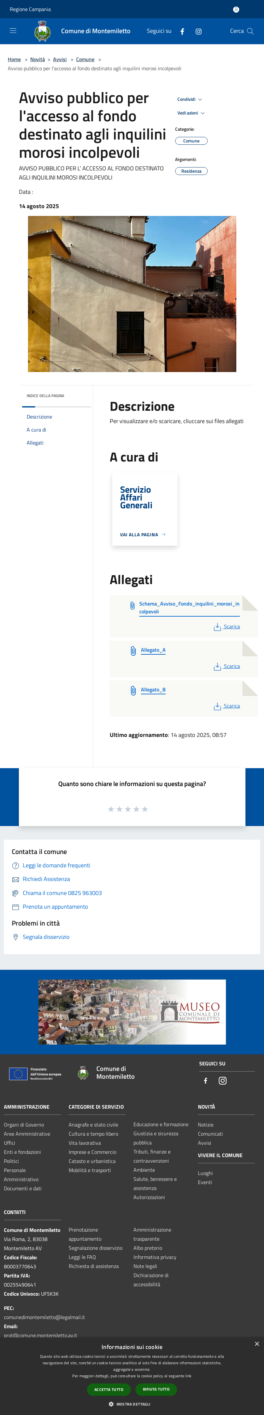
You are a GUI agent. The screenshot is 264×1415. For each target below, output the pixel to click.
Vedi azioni (192, 113)
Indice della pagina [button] (45, 396)
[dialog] (132, 1376)
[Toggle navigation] (13, 30)
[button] (132, 1404)
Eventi (205, 1182)
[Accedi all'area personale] (236, 10)
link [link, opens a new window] (188, 1376)
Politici (11, 1161)
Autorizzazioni (149, 1197)
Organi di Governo (24, 1124)
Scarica (226, 626)
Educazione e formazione (160, 1124)
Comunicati (210, 1134)
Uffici (9, 1143)
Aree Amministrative (27, 1134)
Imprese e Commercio (92, 1152)
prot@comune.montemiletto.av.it (40, 1335)
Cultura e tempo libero (93, 1134)
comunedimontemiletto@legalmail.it (44, 1317)
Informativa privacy (154, 1257)
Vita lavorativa (85, 1143)
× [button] (256, 1344)
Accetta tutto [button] (108, 1389)
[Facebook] (179, 31)
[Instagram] (195, 31)
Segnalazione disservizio (95, 1248)
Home (14, 59)
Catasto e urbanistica (92, 1161)
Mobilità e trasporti (90, 1170)
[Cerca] (250, 31)
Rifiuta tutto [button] (156, 1389)
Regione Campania (30, 9)
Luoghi (205, 1173)
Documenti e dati (23, 1188)
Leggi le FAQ (82, 1257)
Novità (37, 59)
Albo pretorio (147, 1248)
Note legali (145, 1266)
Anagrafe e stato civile (93, 1124)
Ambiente (144, 1170)
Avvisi (60, 59)
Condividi (190, 99)
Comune (85, 59)
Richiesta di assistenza (94, 1266)
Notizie (206, 1124)
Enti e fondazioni (22, 1152)
